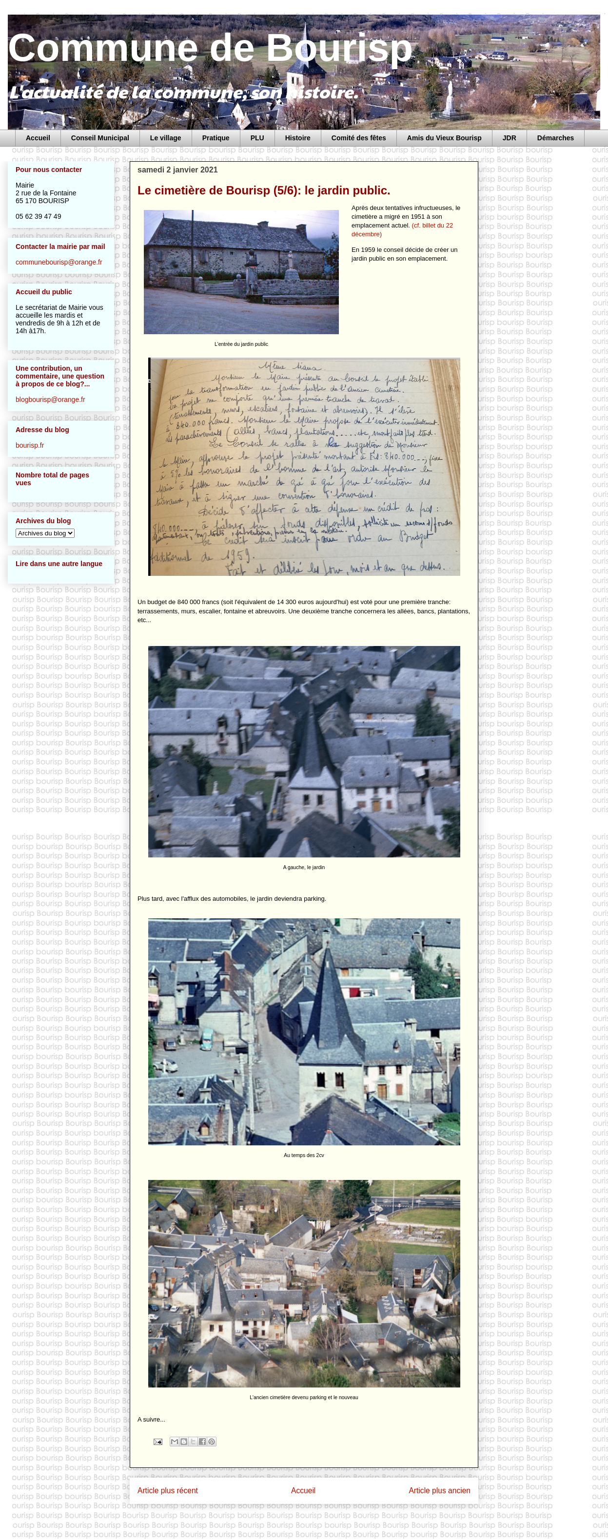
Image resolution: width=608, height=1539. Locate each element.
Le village (165, 138)
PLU (257, 138)
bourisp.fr (30, 445)
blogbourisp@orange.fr (50, 399)
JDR (509, 138)
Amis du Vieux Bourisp (444, 138)
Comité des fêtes (359, 138)
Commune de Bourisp (210, 47)
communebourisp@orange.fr (59, 262)
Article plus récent (167, 1490)
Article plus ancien (440, 1490)
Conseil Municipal (100, 138)
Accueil (38, 138)
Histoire (298, 138)
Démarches (555, 138)
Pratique (216, 138)
